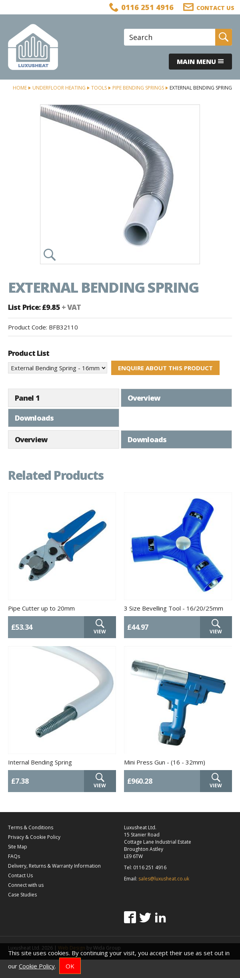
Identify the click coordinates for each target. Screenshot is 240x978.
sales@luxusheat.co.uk (163, 897)
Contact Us (20, 893)
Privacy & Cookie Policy (34, 855)
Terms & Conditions (30, 845)
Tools (99, 87)
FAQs (14, 874)
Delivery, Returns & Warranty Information (54, 884)
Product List (28, 353)
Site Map (17, 865)
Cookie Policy (37, 966)
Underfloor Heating (59, 87)
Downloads (147, 398)
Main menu (200, 61)
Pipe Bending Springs (138, 87)
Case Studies (22, 913)
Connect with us (26, 903)
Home (20, 87)
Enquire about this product (165, 368)
